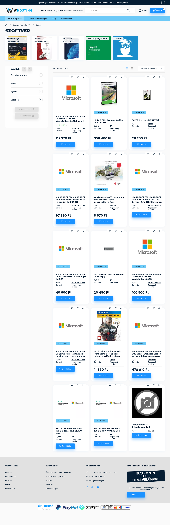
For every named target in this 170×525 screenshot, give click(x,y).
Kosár (7, 484)
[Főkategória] (6, 25)
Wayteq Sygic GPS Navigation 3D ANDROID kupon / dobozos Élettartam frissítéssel (109, 201)
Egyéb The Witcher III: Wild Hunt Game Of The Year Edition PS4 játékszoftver (107, 353)
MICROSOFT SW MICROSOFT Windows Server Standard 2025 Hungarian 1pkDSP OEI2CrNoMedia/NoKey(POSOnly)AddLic (76, 278)
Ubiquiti (151, 431)
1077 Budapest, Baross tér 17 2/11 (103, 472)
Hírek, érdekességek (38, 19)
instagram (92, 487)
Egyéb (150, 124)
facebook (87, 487)
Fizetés (49, 480)
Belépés (8, 472)
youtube (97, 487)
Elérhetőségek (52, 489)
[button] (14, 18)
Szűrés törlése (25, 116)
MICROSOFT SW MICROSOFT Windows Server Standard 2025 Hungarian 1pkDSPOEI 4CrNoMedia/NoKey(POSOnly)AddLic (74, 201)
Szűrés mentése (25, 109)
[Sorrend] (151, 68)
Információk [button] (66, 19)
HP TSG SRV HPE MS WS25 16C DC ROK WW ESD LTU (107, 429)
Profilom (8, 480)
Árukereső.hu (46, 509)
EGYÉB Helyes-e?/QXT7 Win (146, 120)
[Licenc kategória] (118, 38)
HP (111, 126)
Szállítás (49, 484)
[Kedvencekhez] (77, 76)
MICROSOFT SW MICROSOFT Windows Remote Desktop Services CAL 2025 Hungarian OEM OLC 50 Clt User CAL (147, 201)
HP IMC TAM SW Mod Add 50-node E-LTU (109, 121)
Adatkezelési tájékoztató (56, 476)
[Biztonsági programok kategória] (17, 40)
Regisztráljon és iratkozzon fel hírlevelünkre (56, 2)
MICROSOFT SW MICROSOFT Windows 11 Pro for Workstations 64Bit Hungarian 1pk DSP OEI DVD (146, 278)
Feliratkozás (134, 495)
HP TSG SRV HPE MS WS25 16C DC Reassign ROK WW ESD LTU (69, 430)
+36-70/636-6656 (74, 10)
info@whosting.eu (96, 480)
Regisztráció (10, 476)
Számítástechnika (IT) (21, 25)
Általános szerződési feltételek (58, 472)
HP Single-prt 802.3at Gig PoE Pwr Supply (109, 275)
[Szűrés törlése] (30, 69)
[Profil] (143, 10)
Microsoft (152, 360)
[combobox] (110, 10)
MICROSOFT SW (78, 128)
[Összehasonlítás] (72, 76)
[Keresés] (128, 10)
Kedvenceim (10, 489)
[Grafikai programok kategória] (44, 40)
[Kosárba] (65, 144)
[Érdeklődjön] (141, 214)
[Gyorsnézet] (83, 76)
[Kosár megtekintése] (157, 10)
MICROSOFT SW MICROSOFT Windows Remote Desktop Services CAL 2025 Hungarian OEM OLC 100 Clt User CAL (71, 355)
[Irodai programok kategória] (98, 38)
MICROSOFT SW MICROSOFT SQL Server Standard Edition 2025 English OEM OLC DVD (146, 353)
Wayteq (113, 205)
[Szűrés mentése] (24, 69)
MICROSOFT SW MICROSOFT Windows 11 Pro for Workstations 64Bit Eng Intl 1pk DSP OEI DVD (70, 120)
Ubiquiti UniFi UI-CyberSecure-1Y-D (141, 425)
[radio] (132, 68)
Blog (54, 19)
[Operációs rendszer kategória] (71, 40)
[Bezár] (163, 2)
